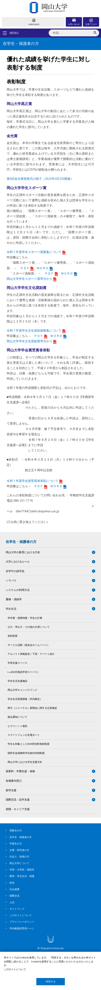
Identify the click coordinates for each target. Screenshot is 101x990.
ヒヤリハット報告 (17, 726)
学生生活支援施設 (17, 681)
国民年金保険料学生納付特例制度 (26, 753)
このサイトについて (21, 915)
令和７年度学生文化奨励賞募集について (36, 330)
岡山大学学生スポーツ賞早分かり (31, 279)
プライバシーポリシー (22, 921)
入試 (12, 902)
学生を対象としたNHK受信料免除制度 (28, 744)
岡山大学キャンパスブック (22, 690)
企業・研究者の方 (19, 850)
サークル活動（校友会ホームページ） (29, 645)
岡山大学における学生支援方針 (25, 762)
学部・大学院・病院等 (22, 869)
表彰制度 (12, 635)
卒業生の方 (16, 843)
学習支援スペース (17, 663)
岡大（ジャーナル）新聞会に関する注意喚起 (32, 708)
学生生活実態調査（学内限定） (25, 699)
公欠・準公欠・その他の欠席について (29, 627)
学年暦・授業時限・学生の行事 (25, 618)
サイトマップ (17, 908)
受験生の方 (16, 830)
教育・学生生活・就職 (22, 876)
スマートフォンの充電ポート (24, 735)
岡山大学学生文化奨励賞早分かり (31, 341)
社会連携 (14, 889)
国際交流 (14, 895)
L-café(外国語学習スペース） (24, 672)
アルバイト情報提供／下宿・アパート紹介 (31, 654)
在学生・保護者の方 (21, 541)
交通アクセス (91, 24)
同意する (51, 981)
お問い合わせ (74, 24)
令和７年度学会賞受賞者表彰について (34, 481)
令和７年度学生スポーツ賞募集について (36, 252)
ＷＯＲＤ (45, 268)
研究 (12, 882)
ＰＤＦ (26, 268)
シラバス (11, 580)
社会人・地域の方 (19, 856)
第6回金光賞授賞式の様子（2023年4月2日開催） (40, 179)
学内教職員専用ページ (22, 928)
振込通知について (17, 717)
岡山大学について (19, 863)
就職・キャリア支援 (18, 809)
